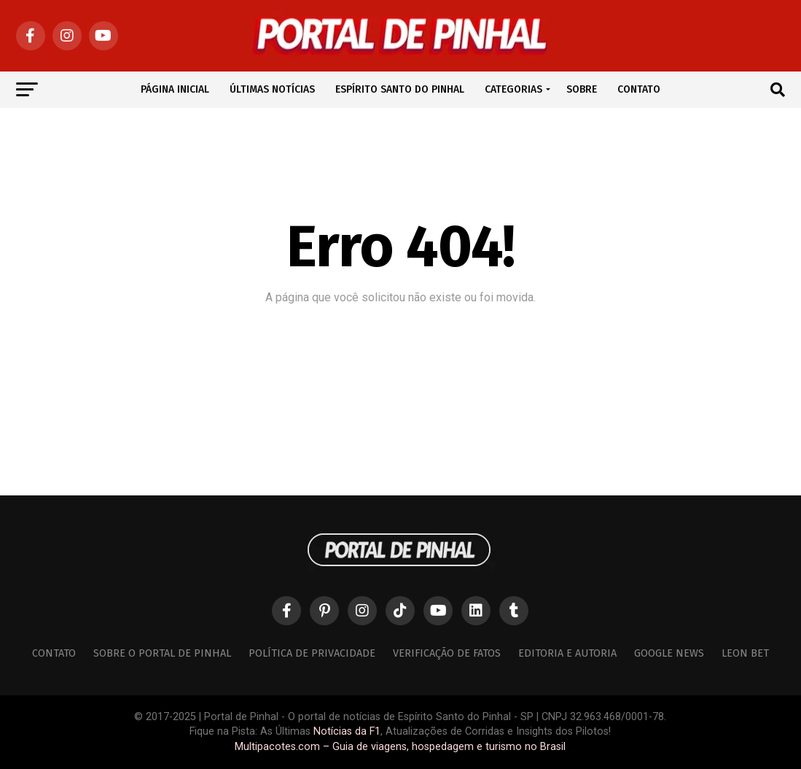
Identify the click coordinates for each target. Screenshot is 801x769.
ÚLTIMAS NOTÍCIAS (272, 89)
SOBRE (581, 89)
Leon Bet (745, 653)
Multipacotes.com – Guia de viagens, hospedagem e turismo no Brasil (400, 747)
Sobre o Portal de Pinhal (162, 653)
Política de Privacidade (312, 653)
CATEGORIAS (513, 89)
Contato (54, 653)
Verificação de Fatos (447, 653)
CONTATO (638, 89)
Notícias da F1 (346, 731)
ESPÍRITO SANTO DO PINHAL (399, 89)
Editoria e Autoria (567, 653)
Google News (669, 653)
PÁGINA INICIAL (175, 89)
